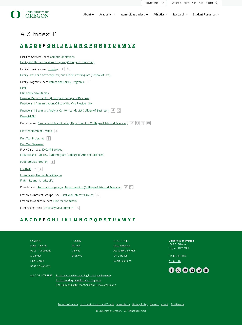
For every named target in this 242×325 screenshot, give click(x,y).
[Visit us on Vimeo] (192, 270)
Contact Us (175, 261)
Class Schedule (121, 245)
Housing (53, 69)
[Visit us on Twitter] (178, 270)
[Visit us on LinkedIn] (206, 270)
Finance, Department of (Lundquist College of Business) (55, 98)
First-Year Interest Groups (36, 131)
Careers (154, 304)
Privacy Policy (140, 304)
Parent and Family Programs (66, 82)
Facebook (63, 69)
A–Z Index (35, 256)
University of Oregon (109, 311)
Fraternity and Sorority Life (36, 180)
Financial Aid (27, 116)
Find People (37, 261)
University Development (58, 208)
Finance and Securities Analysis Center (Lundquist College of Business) (64, 111)
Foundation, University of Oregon (41, 175)
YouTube (149, 123)
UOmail (76, 245)
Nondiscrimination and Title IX (97, 304)
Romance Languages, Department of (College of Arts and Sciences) (79, 187)
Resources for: (151, 3)
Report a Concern (40, 266)
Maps (33, 250)
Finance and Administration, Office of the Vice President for (56, 103)
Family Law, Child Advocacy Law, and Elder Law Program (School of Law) (65, 75)
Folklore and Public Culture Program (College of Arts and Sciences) (62, 155)
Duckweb (77, 256)
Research (180, 14)
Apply (186, 3)
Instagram (137, 123)
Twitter (68, 69)
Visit (194, 3)
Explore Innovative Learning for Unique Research (83, 275)
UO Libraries (120, 256)
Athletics (161, 14)
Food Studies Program (34, 162)
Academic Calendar (124, 250)
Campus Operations (62, 57)
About (89, 14)
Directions (45, 250)
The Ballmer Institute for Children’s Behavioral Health (86, 285)
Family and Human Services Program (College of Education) (57, 62)
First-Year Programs (32, 138)
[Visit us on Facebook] (171, 270)
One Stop (176, 3)
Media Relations (122, 261)
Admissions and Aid (135, 14)
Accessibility (123, 304)
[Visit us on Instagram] (199, 270)
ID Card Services (52, 150)
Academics (107, 14)
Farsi (23, 88)
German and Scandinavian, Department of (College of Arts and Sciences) (83, 123)
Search (209, 3)
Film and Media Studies (34, 93)
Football (25, 169)
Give (201, 3)
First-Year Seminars (32, 144)
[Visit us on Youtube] (185, 270)
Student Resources (206, 14)
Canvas (76, 250)
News (33, 245)
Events (43, 245)
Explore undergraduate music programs (78, 280)
